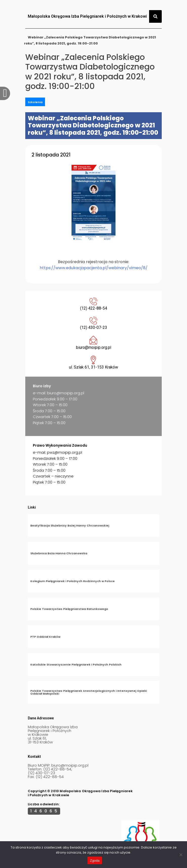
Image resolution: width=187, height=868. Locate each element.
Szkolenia (35, 102)
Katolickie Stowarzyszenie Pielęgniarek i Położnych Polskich (76, 665)
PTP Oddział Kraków (45, 637)
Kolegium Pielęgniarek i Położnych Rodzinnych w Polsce (72, 581)
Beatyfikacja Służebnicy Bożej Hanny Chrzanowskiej (69, 525)
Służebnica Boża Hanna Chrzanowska (58, 553)
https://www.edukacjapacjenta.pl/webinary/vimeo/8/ (94, 268)
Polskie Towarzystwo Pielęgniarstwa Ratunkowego (69, 609)
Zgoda (95, 860)
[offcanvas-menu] (5, 93)
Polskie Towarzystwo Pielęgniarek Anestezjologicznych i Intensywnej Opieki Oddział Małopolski (88, 692)
